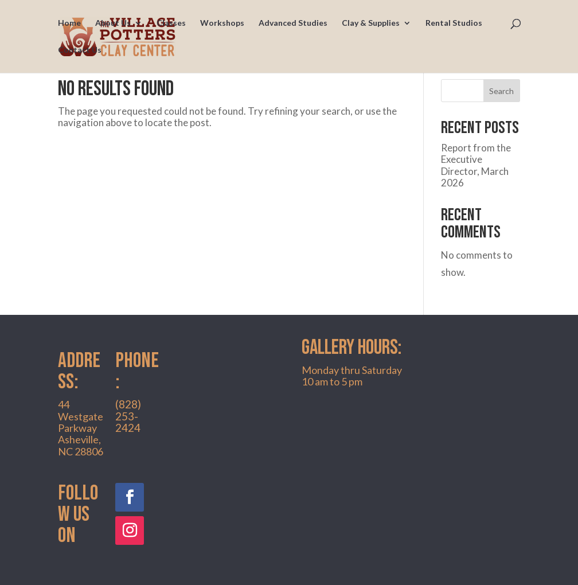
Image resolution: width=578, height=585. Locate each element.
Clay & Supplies (371, 23)
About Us (113, 23)
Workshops (222, 23)
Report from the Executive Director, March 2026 (476, 165)
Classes (171, 23)
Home (69, 23)
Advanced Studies (293, 23)
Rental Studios (453, 23)
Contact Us (79, 50)
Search (501, 91)
